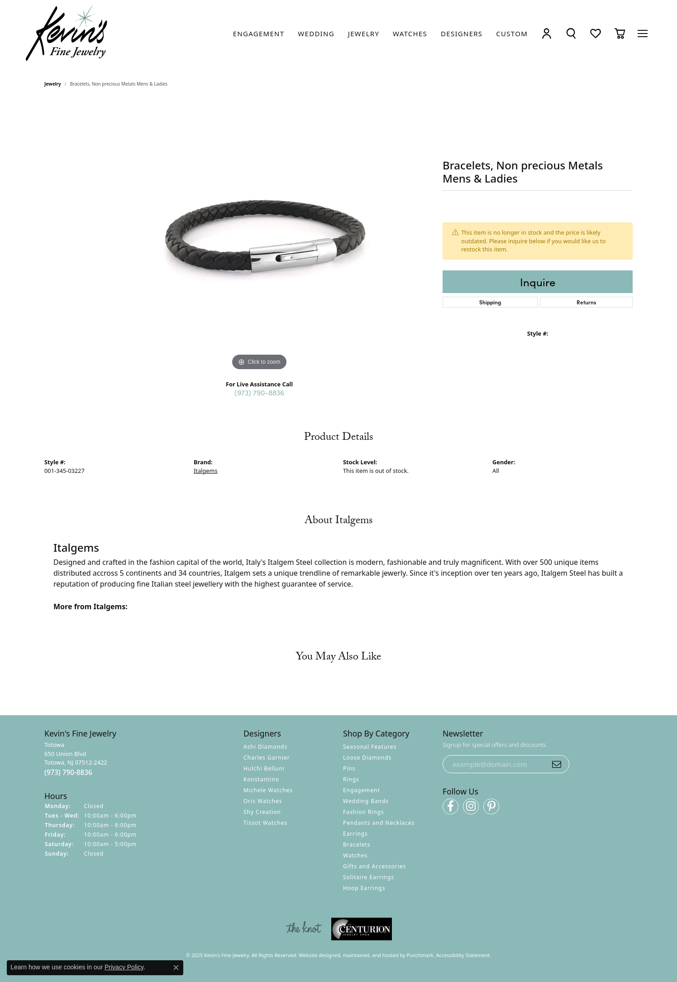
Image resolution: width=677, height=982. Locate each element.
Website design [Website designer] (316, 955)
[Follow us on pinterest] (491, 806)
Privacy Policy (124, 967)
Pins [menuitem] (349, 769)
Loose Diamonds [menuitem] (367, 758)
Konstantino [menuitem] (261, 780)
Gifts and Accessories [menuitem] (374, 867)
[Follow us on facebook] (450, 806)
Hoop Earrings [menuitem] (364, 888)
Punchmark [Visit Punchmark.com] (420, 955)
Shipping (490, 302)
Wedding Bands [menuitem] (366, 801)
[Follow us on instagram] (471, 806)
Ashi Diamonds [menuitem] (265, 747)
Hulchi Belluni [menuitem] (264, 769)
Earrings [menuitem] (355, 834)
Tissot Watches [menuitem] (265, 823)
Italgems (206, 471)
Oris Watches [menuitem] (262, 801)
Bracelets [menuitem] (356, 845)
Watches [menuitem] (355, 856)
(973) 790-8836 (259, 392)
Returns (586, 302)
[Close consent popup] (176, 967)
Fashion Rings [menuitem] (363, 812)
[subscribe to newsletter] (556, 764)
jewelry (52, 84)
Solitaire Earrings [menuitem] (368, 877)
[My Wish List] (595, 33)
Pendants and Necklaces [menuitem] (379, 823)
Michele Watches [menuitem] (268, 790)
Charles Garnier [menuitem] (266, 758)
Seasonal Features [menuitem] (370, 747)
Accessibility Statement (463, 955)
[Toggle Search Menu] (571, 33)
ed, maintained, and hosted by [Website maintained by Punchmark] (370, 955)
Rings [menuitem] (351, 780)
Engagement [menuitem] (361, 790)
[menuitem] (303, 929)
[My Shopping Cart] (620, 33)
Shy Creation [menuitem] (262, 812)
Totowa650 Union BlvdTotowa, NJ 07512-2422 (75, 759)
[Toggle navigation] (643, 33)
